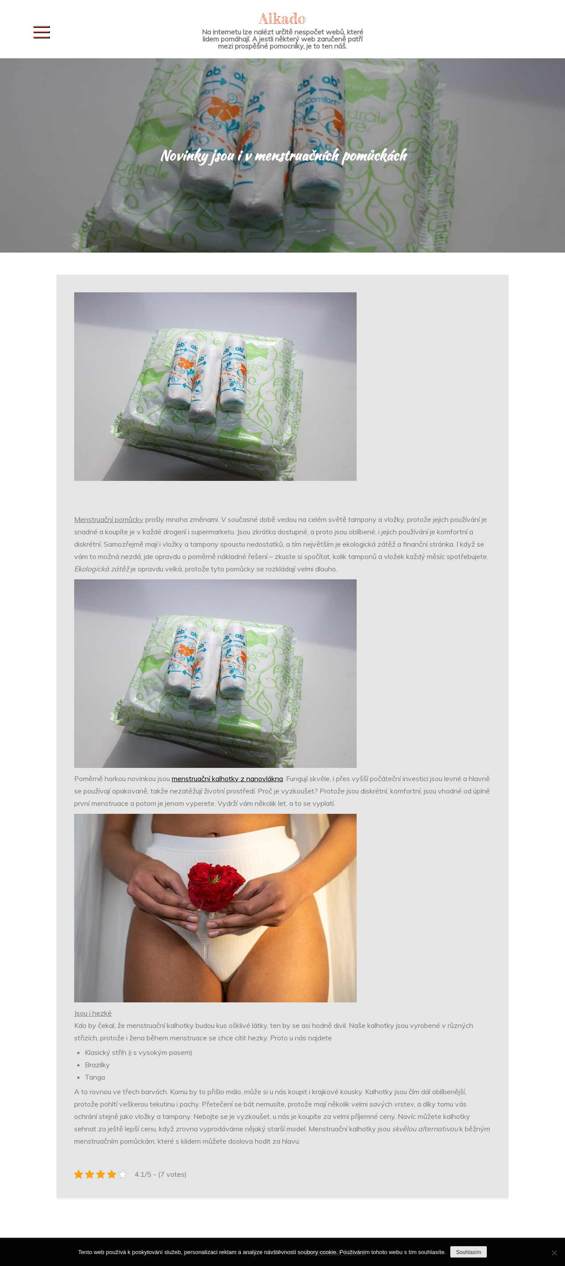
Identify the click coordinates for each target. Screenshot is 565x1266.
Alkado (282, 18)
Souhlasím (468, 1252)
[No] (554, 1252)
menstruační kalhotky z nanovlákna (227, 778)
